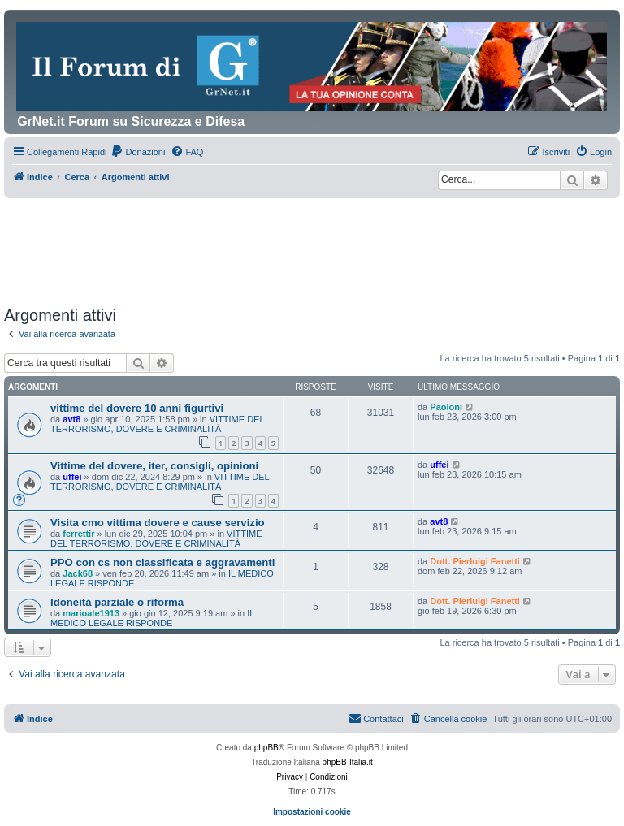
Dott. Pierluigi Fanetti (475, 561)
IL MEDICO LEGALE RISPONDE (152, 618)
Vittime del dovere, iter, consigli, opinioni (154, 466)
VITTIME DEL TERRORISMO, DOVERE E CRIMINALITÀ (157, 424)
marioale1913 (91, 613)
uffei (72, 477)
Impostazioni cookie (312, 811)
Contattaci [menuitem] (376, 718)
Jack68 (78, 573)
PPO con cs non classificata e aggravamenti (162, 562)
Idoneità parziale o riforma (117, 602)
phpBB (266, 747)
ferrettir (78, 533)
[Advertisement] (312, 242)
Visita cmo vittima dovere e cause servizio (157, 523)
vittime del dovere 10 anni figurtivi (136, 408)
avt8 (71, 419)
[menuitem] (137, 152)
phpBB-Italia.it (348, 762)
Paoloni (446, 407)
